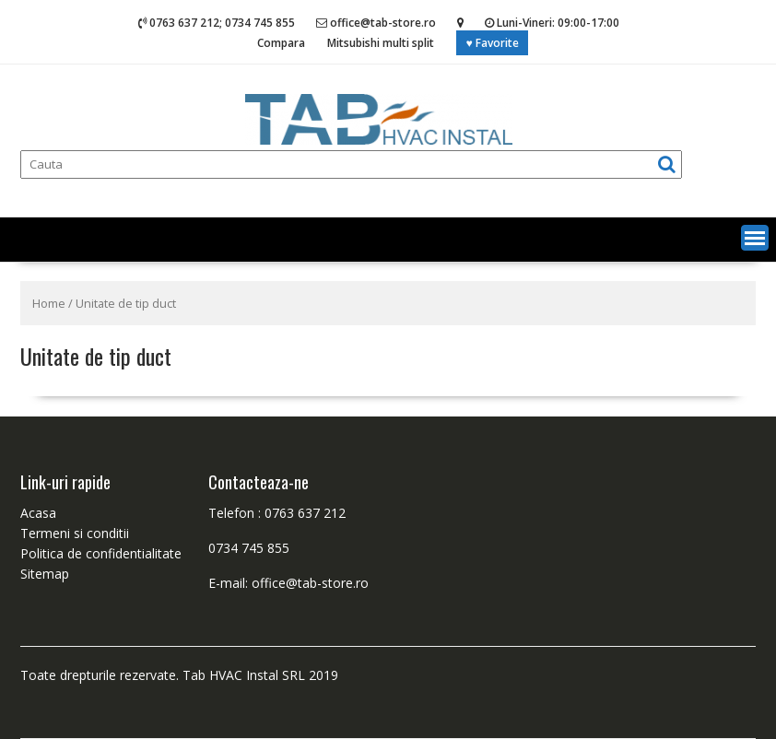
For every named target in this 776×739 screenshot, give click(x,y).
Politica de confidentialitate (101, 553)
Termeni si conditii (74, 533)
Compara (281, 43)
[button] (755, 238)
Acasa (38, 513)
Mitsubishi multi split (380, 43)
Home (48, 303)
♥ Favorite (491, 43)
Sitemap (44, 573)
